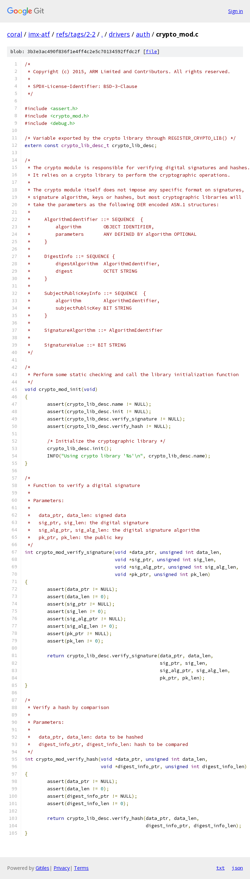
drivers (119, 34)
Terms (81, 868)
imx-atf (39, 34)
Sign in (235, 11)
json (237, 868)
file (151, 52)
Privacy (62, 868)
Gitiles (42, 868)
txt (220, 868)
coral (14, 34)
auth (143, 34)
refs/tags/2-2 (75, 34)
